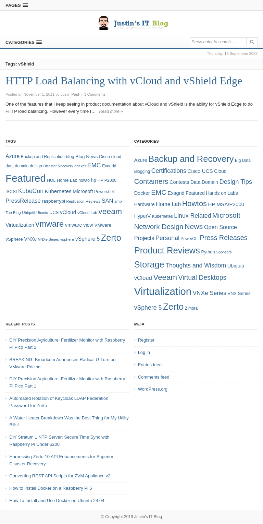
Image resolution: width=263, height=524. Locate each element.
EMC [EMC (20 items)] (94, 165)
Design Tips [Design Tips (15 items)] (235, 181)
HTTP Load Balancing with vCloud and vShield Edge (123, 80)
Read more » (111, 111)
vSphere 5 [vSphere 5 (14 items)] (87, 239)
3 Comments (94, 94)
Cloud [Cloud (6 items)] (220, 171)
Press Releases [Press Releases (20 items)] (224, 237)
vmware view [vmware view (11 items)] (79, 225)
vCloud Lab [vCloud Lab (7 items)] (87, 213)
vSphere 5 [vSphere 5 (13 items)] (148, 307)
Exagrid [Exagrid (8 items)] (109, 166)
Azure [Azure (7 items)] (140, 160)
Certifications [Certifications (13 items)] (168, 170)
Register (146, 340)
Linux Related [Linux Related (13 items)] (192, 215)
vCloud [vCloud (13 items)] (68, 212)
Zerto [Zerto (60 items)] (173, 306)
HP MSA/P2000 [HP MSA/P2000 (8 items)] (226, 204)
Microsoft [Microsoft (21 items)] (226, 215)
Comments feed (154, 377)
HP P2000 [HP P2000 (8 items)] (107, 180)
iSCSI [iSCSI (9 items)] (11, 191)
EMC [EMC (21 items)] (158, 192)
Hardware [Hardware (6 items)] (144, 204)
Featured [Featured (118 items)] (25, 178)
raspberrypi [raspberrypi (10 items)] (53, 201)
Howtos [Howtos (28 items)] (194, 203)
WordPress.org (152, 389)
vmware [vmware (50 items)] (49, 223)
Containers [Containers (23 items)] (151, 181)
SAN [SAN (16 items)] (107, 201)
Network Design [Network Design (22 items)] (159, 226)
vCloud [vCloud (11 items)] (143, 278)
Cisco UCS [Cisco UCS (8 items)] (200, 171)
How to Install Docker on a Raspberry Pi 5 (50, 488)
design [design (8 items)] (36, 166)
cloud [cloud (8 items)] (116, 156)
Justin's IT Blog (148, 516)
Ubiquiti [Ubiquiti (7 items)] (28, 213)
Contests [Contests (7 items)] (179, 182)
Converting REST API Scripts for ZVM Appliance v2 (59, 475)
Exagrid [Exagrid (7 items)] (176, 193)
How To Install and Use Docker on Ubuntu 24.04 (56, 500)
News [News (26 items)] (194, 227)
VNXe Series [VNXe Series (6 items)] (48, 239)
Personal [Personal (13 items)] (167, 238)
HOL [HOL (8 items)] (51, 180)
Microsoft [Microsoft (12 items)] (83, 191)
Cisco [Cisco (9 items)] (104, 156)
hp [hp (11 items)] (93, 180)
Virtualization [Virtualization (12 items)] (19, 225)
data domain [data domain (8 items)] (16, 166)
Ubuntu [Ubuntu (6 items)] (42, 213)
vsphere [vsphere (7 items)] (67, 239)
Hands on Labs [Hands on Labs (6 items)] (222, 193)
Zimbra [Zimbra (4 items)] (191, 308)
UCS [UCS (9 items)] (54, 212)
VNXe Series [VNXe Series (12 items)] (209, 292)
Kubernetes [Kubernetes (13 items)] (58, 191)
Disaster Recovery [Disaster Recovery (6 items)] (58, 166)
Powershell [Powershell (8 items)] (104, 191)
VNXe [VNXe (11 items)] (30, 239)
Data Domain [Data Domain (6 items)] (204, 182)
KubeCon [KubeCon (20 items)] (30, 191)
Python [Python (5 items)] (208, 251)
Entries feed (150, 364)
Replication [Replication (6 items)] (75, 201)
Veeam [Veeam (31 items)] (165, 277)
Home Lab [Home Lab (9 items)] (67, 180)
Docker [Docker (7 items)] (142, 193)
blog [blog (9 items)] (70, 156)
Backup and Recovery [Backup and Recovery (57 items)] (191, 159)
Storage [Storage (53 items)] (149, 264)
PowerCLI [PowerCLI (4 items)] (190, 238)
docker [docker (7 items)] (80, 166)
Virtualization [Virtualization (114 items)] (162, 291)
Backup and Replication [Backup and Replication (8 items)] (43, 156)
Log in (144, 352)
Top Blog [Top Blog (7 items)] (13, 213)
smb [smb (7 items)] (118, 201)
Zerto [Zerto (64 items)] (111, 237)
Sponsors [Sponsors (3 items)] (223, 252)
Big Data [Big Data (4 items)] (243, 160)
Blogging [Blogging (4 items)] (142, 171)
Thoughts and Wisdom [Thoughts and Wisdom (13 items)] (195, 265)
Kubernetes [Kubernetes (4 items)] (162, 216)
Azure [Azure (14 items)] (12, 156)
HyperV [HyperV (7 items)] (142, 216)
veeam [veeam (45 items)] (110, 211)
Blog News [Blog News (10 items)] (86, 156)
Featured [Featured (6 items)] (195, 193)
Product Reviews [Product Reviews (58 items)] (167, 250)
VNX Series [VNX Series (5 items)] (239, 293)
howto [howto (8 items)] (83, 180)
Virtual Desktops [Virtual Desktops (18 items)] (202, 277)
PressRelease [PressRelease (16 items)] (22, 201)
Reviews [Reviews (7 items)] (93, 201)
